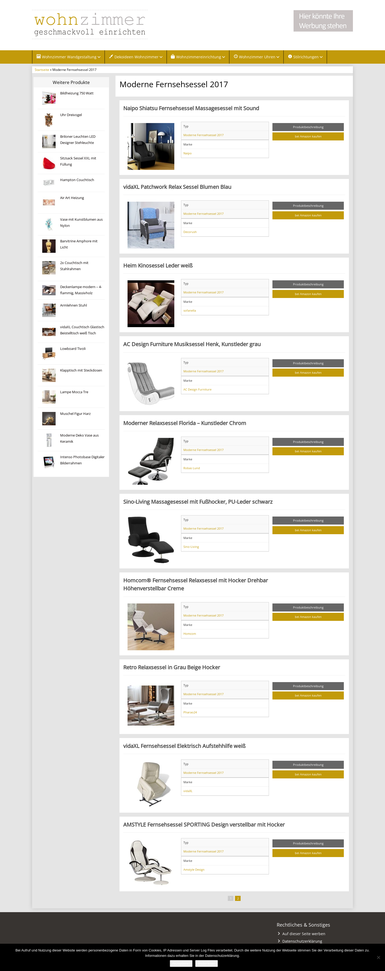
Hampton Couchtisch (77, 180)
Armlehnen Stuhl (73, 305)
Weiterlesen (206, 963)
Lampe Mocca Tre (74, 392)
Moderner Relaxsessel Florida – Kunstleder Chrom (184, 423)
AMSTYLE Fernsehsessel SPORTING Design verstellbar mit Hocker (204, 824)
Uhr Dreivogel (71, 115)
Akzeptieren (181, 963)
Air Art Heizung (72, 198)
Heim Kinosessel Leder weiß (157, 265)
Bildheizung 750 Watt (77, 93)
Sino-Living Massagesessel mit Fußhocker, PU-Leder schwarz (197, 502)
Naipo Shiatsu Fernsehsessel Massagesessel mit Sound (191, 108)
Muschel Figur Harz (75, 414)
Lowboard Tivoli (73, 349)
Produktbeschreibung (308, 127)
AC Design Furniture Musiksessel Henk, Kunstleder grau (192, 344)
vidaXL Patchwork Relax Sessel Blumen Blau (177, 187)
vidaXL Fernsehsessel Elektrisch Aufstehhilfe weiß (184, 746)
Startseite (42, 70)
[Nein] (378, 957)
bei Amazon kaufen (308, 137)
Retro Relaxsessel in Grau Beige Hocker (171, 667)
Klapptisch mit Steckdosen (81, 370)
